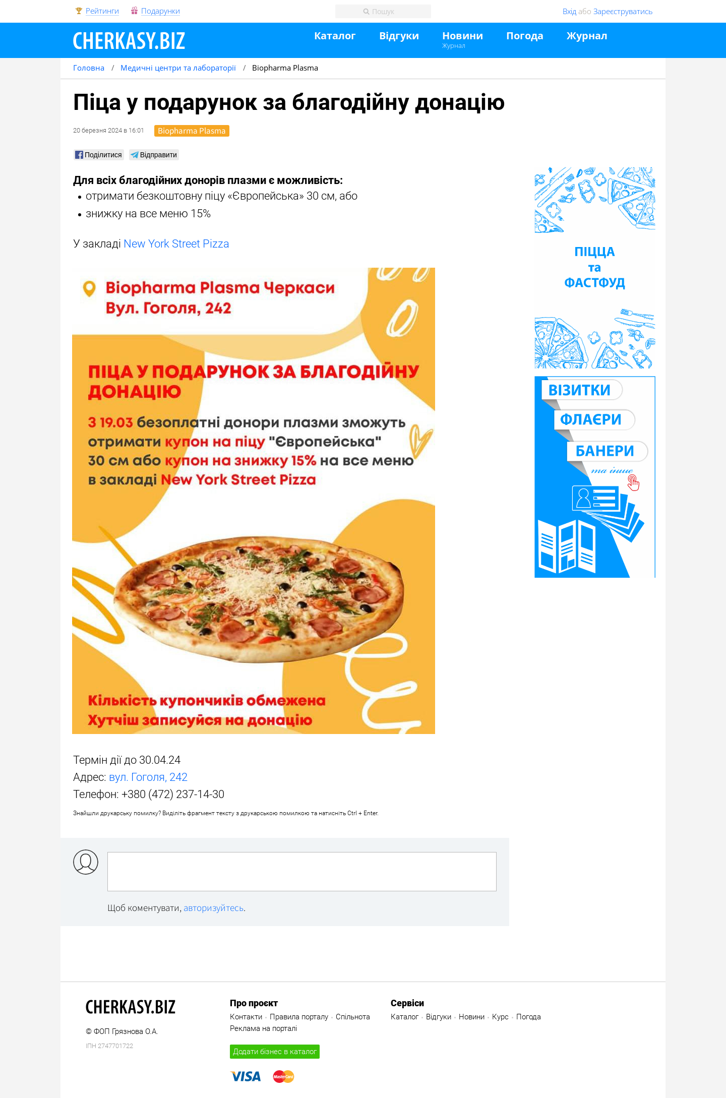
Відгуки (399, 36)
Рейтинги (102, 11)
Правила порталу (299, 1016)
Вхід (569, 11)
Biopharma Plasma (192, 130)
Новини (462, 36)
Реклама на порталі (263, 1028)
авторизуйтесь (214, 907)
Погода (524, 36)
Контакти (246, 1016)
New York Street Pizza (176, 243)
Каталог (335, 36)
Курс (500, 1016)
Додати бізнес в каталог (275, 1051)
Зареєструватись (623, 11)
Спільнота (353, 1016)
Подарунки (160, 11)
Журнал (453, 45)
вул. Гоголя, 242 (148, 777)
